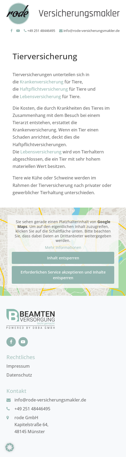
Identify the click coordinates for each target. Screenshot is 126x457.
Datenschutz (19, 375)
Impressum (18, 366)
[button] (9, 447)
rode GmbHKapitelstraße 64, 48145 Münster (31, 424)
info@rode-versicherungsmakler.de (89, 30)
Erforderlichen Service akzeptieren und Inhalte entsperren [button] (63, 275)
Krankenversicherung (41, 82)
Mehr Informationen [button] (63, 247)
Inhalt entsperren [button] (63, 257)
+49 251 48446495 (39, 30)
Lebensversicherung (40, 96)
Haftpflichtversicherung (44, 89)
